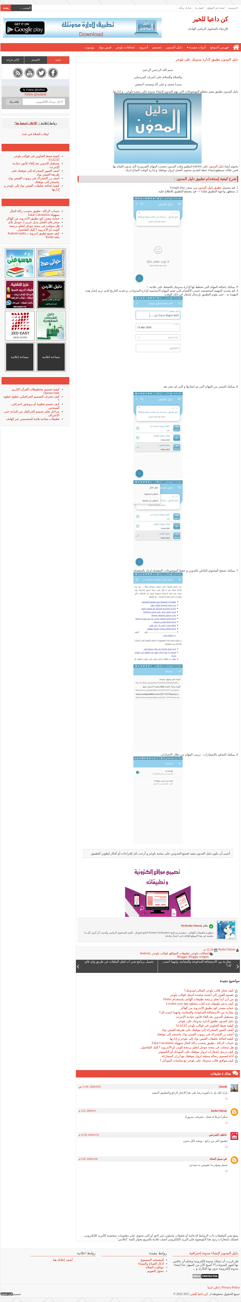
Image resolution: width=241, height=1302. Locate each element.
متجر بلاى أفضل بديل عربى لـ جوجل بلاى (33, 222)
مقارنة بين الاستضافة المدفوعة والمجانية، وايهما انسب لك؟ (196, 1012)
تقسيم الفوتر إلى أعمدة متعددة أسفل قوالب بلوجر (202, 995)
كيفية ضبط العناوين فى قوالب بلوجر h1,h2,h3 (204, 1025)
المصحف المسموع (152, 1260)
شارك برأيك (184, 7)
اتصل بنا (199, 7)
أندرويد (143, 47)
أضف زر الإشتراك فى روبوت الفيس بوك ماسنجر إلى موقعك (195, 1034)
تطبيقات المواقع (179, 953)
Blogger (182, 956)
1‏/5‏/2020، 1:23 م (87, 1110)
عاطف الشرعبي (218, 1134)
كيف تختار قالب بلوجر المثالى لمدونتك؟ (209, 990)
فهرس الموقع (219, 47)
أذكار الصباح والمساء (151, 1263)
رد (226, 1098)
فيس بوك (104, 47)
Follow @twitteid (35, 94)
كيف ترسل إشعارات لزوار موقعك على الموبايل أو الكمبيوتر (195, 1051)
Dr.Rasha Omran (191, 925)
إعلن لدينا (213, 1287)
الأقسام (35, 59)
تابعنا (58, 59)
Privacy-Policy (230, 1287)
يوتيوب (89, 47)
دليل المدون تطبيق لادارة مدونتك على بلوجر (206, 59)
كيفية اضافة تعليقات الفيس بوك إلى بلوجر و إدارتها (201, 1038)
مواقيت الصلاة (155, 1267)
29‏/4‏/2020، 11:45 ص (89, 1086)
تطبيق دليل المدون (209, 187)
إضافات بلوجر (124, 47)
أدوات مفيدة (197, 47)
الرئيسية (232, 7)
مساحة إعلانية (51, 357)
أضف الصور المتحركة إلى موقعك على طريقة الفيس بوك (197, 1030)
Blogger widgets (198, 956)
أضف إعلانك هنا (62, 1260)
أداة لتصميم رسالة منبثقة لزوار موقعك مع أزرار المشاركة (197, 1056)
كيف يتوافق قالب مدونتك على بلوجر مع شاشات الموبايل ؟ (197, 1060)
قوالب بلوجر (160, 953)
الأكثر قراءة (12, 59)
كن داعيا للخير (210, 19)
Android (145, 953)
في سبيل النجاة (218, 1158)
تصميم (156, 47)
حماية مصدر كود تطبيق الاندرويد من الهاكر (206, 1008)
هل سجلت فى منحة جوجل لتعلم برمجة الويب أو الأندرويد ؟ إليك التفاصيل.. (186, 1047)
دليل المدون (174, 47)
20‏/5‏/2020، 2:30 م (87, 1158)
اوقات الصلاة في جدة (35, 134)
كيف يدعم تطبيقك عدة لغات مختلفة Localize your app (199, 1003)
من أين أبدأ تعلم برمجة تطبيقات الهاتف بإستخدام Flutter (198, 999)
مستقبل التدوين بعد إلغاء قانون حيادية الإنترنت (204, 1016)
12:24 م (208, 949)
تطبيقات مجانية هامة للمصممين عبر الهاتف (32, 419)
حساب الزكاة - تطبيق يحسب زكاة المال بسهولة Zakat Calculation (192, 1043)
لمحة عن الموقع (215, 7)
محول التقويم (155, 1271)
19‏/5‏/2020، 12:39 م (88, 1134)
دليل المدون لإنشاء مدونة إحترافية (213, 1253)
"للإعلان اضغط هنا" (26, 123)
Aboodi (222, 1086)
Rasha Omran (219, 1110)
